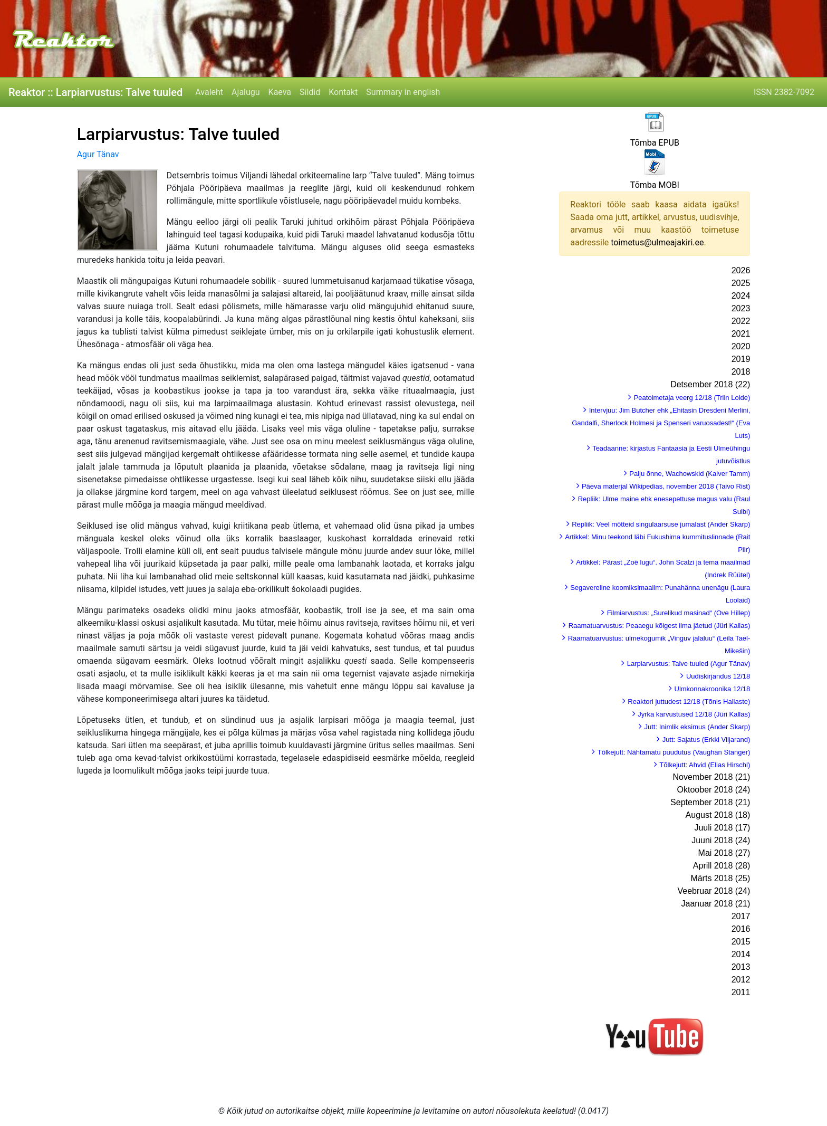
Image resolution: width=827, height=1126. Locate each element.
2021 (741, 333)
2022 (741, 321)
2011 (741, 992)
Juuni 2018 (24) (720, 840)
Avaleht (209, 92)
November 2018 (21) (712, 776)
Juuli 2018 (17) (722, 827)
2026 (741, 270)
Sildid (310, 92)
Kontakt (343, 92)
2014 (741, 954)
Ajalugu (245, 92)
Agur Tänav (98, 154)
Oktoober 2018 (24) (714, 789)
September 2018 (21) (710, 802)
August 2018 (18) (718, 814)
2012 (741, 979)
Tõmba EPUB (654, 143)
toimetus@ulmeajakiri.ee (657, 242)
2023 (741, 308)
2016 (741, 928)
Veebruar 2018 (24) (713, 890)
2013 (741, 966)
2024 (741, 295)
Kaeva (279, 92)
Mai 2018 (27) (724, 852)
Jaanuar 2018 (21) (716, 903)
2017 (741, 916)
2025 (741, 283)
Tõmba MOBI (654, 185)
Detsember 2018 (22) (710, 384)
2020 (741, 346)
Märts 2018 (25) (720, 878)
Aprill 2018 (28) (722, 865)
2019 (741, 359)
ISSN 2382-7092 (784, 92)
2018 (741, 371)
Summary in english (403, 92)
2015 (741, 941)
